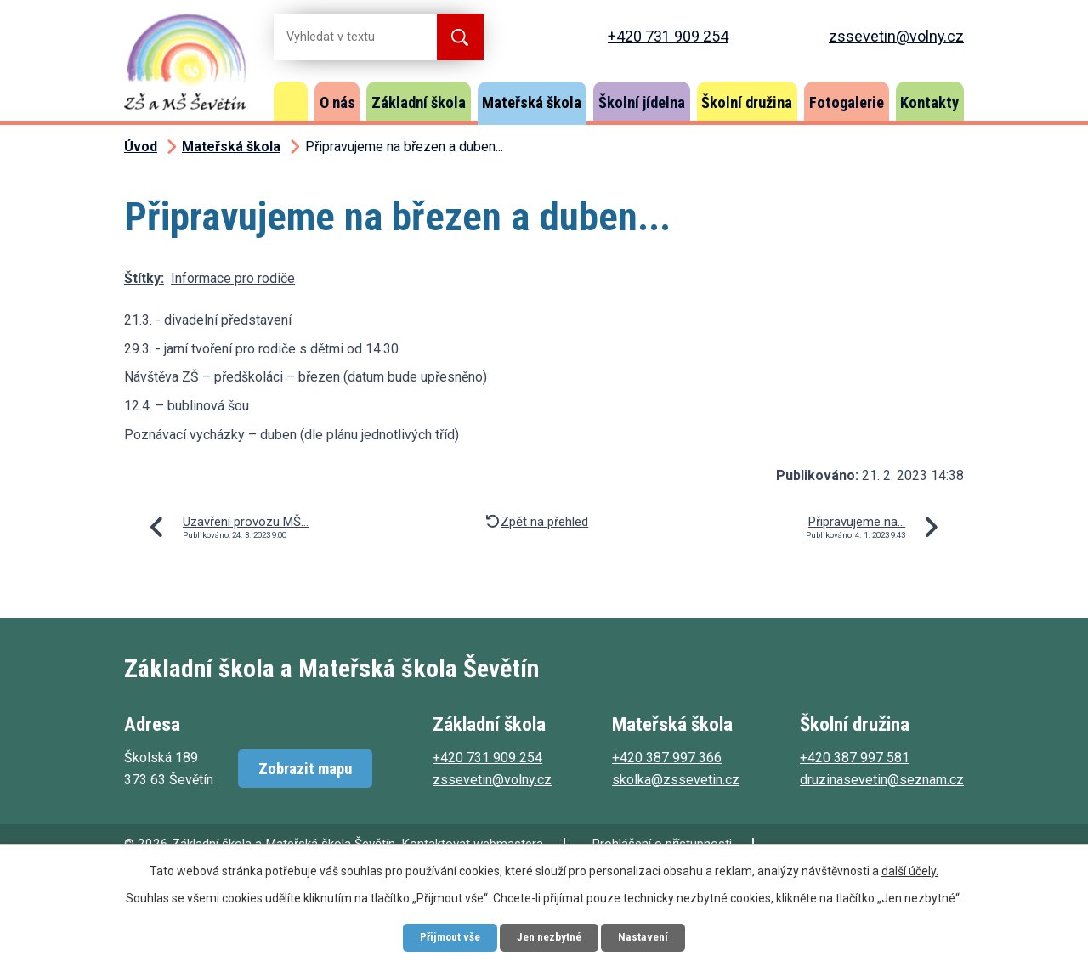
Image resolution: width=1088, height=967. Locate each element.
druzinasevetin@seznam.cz (882, 780)
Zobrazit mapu (305, 769)
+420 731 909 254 (668, 36)
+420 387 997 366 (667, 757)
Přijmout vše (444, 936)
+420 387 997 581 (855, 757)
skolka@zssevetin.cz (676, 780)
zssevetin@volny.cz (896, 36)
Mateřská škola (531, 102)
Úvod (291, 101)
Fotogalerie (846, 102)
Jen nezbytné (550, 936)
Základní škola (418, 102)
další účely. (909, 869)
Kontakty (929, 102)
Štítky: (144, 278)
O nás (337, 102)
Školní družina (746, 102)
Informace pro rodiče (233, 278)
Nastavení (650, 936)
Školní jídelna (641, 102)
